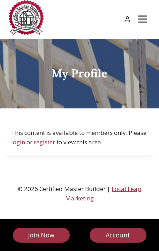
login (18, 142)
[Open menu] (142, 19)
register (44, 142)
